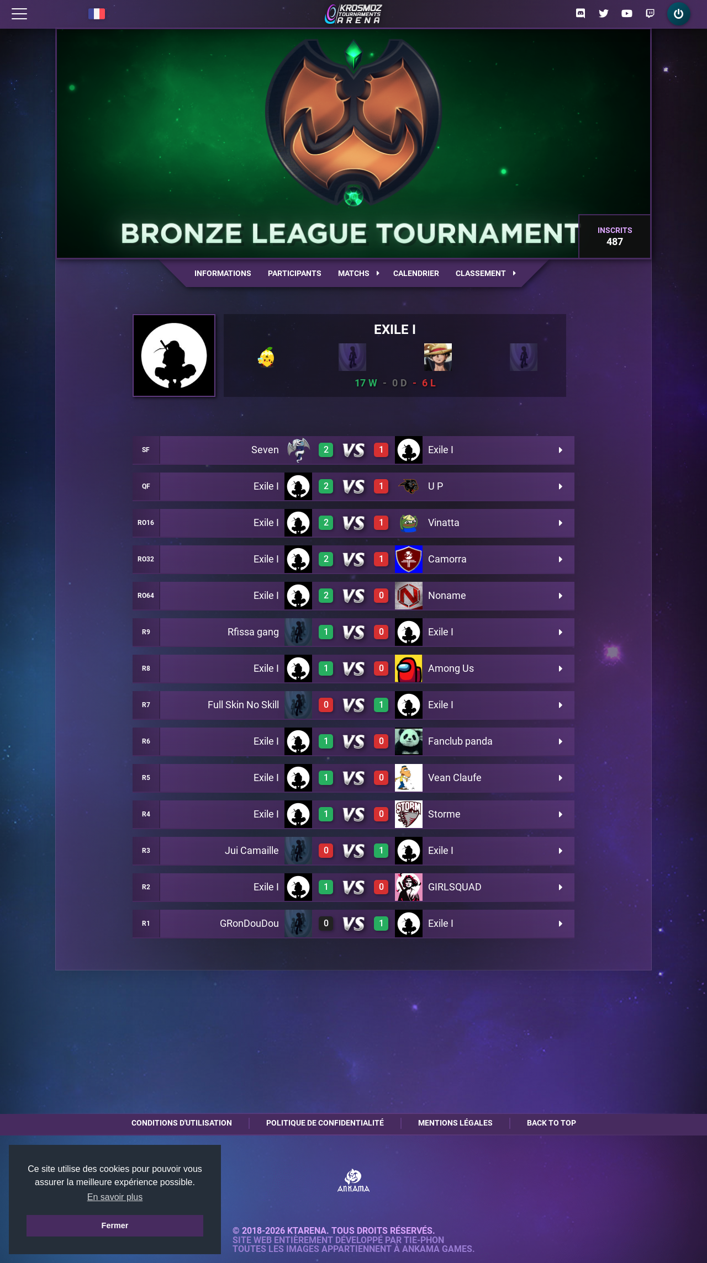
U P (435, 486)
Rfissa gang (253, 632)
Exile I (395, 329)
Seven (265, 449)
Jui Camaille (252, 850)
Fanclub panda (460, 741)
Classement (486, 273)
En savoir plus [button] (115, 1197)
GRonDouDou (249, 923)
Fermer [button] (115, 1225)
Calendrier (416, 273)
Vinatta (444, 522)
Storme (444, 814)
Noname (447, 595)
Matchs (358, 273)
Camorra (447, 559)
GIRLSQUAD (455, 887)
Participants (294, 273)
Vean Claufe (455, 777)
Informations (222, 273)
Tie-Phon (424, 1240)
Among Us (451, 668)
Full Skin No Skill (243, 704)
